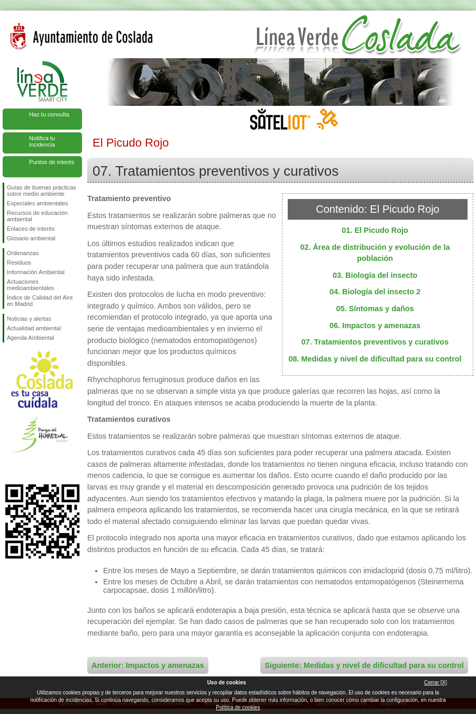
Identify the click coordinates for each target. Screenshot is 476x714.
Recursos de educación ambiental (37, 216)
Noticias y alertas (29, 318)
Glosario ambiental (31, 238)
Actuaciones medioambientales (30, 284)
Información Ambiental (36, 272)
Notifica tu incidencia (42, 141)
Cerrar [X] (435, 682)
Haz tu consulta (49, 114)
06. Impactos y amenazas (374, 325)
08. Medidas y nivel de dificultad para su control (374, 359)
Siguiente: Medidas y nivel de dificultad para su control (364, 665)
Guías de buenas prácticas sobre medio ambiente (41, 190)
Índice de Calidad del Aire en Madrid (40, 300)
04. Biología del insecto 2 (374, 291)
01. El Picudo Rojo (375, 230)
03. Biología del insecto (375, 275)
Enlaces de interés (31, 228)
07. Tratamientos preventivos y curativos (374, 342)
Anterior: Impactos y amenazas (147, 665)
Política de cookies (238, 707)
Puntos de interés (52, 162)
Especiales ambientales (37, 203)
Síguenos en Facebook (9, 467)
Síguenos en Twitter (26, 467)
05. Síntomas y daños (375, 308)
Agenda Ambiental (30, 338)
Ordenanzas (23, 253)
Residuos (19, 262)
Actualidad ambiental (34, 328)
